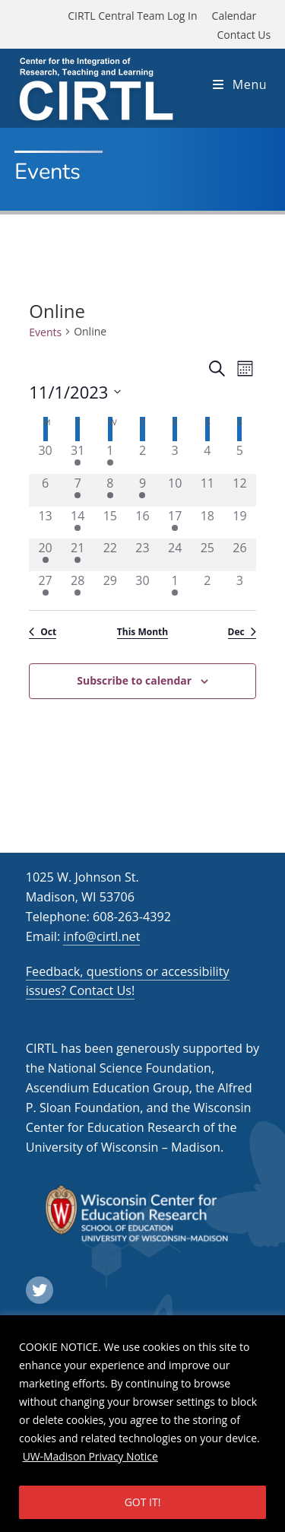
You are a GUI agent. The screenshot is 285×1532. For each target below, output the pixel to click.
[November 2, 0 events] (142, 457)
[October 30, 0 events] (45, 457)
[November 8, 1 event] (110, 490)
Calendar (234, 15)
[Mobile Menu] (240, 84)
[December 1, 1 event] (175, 587)
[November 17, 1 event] (175, 523)
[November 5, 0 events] (239, 457)
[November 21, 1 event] (78, 555)
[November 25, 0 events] (207, 555)
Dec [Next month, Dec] (242, 632)
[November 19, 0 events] (239, 523)
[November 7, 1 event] (78, 490)
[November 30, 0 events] (142, 587)
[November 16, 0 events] (142, 523)
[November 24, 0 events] (175, 555)
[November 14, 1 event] (78, 523)
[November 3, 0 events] (175, 457)
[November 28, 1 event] (78, 587)
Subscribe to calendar (134, 680)
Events (45, 332)
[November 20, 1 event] (45, 555)
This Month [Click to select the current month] (142, 632)
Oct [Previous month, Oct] (42, 632)
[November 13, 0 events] (45, 523)
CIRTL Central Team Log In (132, 15)
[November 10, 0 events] (175, 490)
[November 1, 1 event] (110, 457)
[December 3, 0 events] (239, 587)
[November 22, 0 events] (110, 555)
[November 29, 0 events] (110, 587)
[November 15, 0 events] (110, 523)
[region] (142, 1423)
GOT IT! (143, 1502)
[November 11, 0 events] (207, 490)
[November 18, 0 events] (207, 523)
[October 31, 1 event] (78, 457)
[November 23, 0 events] (142, 555)
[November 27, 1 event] (45, 587)
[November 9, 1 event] (142, 490)
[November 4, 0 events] (207, 457)
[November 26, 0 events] (239, 555)
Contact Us (244, 34)
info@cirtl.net (101, 936)
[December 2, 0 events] (207, 587)
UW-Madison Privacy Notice (91, 1456)
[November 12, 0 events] (239, 490)
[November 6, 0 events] (45, 490)
